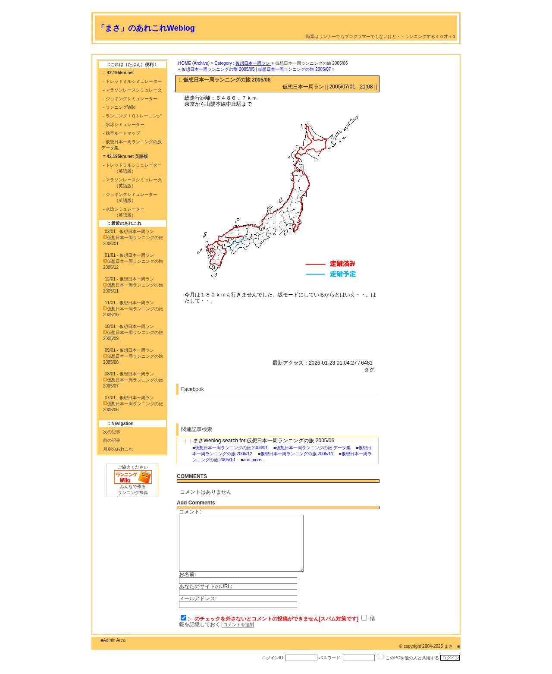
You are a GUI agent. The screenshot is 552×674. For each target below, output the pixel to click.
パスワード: (330, 657)
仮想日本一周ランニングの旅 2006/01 (231, 447)
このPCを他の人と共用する (412, 657)
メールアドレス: (197, 598)
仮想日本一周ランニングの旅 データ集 (313, 447)
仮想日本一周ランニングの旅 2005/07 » (296, 69)
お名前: (187, 574)
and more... (254, 459)
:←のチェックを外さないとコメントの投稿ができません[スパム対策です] (273, 619)
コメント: (190, 512)
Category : (242, 63)
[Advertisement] (248, 50)
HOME (184, 63)
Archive (201, 63)
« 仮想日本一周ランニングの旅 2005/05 (216, 69)
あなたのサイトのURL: (205, 586)
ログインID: (273, 657)
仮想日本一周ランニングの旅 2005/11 (296, 453)
